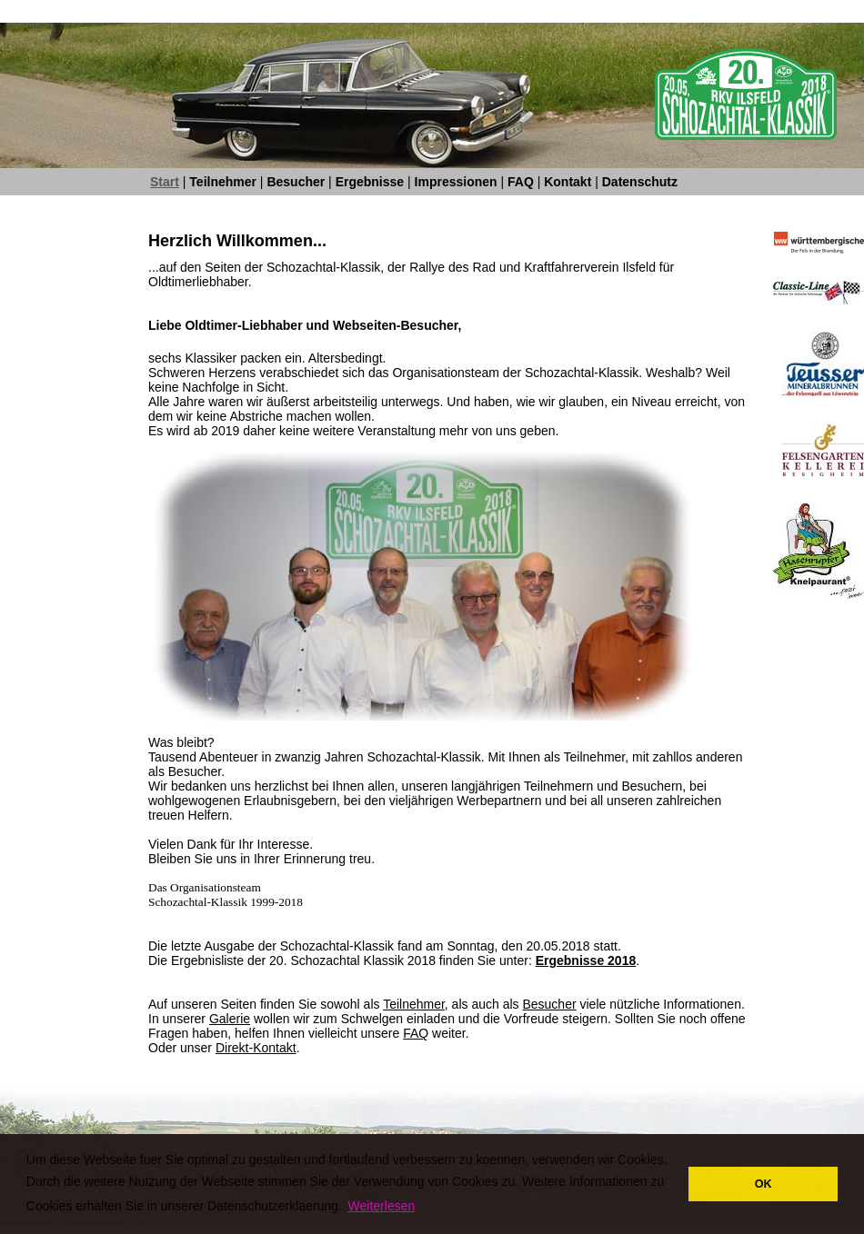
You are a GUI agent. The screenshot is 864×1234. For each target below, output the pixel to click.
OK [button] (763, 1184)
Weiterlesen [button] (382, 1206)
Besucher (295, 181)
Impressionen (456, 181)
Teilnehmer (222, 181)
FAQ (520, 181)
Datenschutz (640, 181)
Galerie (229, 1018)
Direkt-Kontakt (256, 1047)
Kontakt (567, 181)
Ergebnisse (370, 181)
